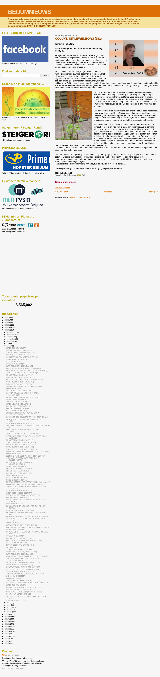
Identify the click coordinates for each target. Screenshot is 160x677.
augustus (10, 341)
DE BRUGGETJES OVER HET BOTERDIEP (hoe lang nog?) (28, 482)
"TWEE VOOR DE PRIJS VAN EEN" (19, 549)
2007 (7, 644)
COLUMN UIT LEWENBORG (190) (19, 594)
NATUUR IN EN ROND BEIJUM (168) (20, 554)
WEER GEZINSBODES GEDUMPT (19, 493)
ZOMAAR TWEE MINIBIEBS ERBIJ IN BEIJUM (23, 587)
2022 (7, 325)
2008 (7, 641)
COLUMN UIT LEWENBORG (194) (19, 406)
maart (9, 607)
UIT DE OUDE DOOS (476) (16, 399)
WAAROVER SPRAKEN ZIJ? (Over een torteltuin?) (24, 484)
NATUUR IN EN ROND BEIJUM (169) (20, 491)
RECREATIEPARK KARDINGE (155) (19, 375)
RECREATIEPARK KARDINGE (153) (19, 497)
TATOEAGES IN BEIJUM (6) (16, 402)
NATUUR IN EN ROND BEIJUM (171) (20, 366)
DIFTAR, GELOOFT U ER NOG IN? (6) (20, 350)
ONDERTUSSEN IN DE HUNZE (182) (20, 510)
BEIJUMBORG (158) (13, 454)
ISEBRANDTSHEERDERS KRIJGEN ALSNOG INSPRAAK (27, 451)
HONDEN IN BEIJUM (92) (15, 536)
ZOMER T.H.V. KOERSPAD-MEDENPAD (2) (22, 373)
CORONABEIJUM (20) (14, 475)
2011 (7, 634)
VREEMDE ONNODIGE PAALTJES (19, 468)
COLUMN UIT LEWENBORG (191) (19, 538)
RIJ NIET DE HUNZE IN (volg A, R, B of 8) (21, 552)
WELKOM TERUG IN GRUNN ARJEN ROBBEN (23, 368)
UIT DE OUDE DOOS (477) (16, 348)
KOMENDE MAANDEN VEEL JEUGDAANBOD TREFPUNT (28, 516)
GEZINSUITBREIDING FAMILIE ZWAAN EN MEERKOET (27, 583)
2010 (7, 636)
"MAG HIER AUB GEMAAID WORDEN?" (21, 353)
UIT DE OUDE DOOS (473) (16, 585)
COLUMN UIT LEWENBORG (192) (78, 38)
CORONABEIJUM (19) (14, 504)
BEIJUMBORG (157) (13, 523)
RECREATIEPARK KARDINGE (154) (19, 440)
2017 (7, 619)
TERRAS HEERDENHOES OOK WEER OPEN (23, 581)
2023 (7, 322)
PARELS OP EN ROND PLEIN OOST (19, 384)
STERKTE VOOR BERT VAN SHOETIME (21, 442)
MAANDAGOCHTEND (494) (16, 411)
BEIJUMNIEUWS (29, 11)
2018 (7, 617)
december (11, 332)
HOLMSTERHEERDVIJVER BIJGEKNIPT (21, 445)
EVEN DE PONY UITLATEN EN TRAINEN (21, 449)
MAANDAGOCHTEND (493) (16, 478)
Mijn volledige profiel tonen (13, 668)
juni (8, 346)
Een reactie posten (62, 187)
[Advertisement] (16, 249)
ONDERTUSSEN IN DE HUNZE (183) (20, 447)
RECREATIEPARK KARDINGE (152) (19, 565)
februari (10, 609)
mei (8, 603)
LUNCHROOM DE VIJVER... (16, 600)
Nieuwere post (61, 192)
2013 (7, 629)
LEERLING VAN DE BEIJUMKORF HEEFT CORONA (25, 456)
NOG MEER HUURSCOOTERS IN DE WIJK (22, 357)
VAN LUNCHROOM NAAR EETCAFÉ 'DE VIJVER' (24, 540)
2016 (7, 621)
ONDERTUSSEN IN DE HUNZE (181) (20, 571)
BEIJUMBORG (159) (13, 389)
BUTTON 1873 (11, 547)
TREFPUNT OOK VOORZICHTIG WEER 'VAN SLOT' (25, 574)
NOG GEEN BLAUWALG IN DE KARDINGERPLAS (24, 386)
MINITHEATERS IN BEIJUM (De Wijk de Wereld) (24, 592)
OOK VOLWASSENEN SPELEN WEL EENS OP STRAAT (27, 556)
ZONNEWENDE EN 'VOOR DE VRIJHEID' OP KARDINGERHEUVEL (23, 414)
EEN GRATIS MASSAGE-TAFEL (18, 408)
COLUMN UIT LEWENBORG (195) (19, 355)
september (11, 339)
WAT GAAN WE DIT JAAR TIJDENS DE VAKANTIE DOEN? (28, 527)
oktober (10, 337)
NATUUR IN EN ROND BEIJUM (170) (20, 423)
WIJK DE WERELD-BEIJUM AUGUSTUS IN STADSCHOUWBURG (22, 463)
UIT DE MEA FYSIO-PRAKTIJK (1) (18, 404)
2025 (7, 318)
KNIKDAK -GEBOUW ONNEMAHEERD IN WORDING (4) (27, 371)
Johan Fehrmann (12, 655)
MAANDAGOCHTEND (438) (16, 543)
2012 (7, 631)
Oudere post (152, 192)
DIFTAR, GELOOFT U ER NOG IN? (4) (20, 589)
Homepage (107, 192)
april (8, 605)
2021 (7, 327)
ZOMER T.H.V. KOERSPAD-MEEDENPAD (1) (22, 434)
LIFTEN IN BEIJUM (13, 361)
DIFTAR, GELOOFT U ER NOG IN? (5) (20, 545)
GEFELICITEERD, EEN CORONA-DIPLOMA (22, 569)
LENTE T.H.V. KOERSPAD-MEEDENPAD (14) (23, 562)
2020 (7, 330)
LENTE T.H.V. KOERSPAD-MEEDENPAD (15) (23, 495)
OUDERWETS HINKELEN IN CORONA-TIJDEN (23, 567)
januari (9, 612)
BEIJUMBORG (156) (13, 578)
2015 (7, 624)
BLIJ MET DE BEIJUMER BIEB (17, 471)
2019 (7, 614)
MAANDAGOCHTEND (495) (16, 359)
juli (8, 343)
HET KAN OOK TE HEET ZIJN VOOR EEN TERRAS (25, 379)
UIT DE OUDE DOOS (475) (16, 466)
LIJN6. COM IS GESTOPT (15, 576)
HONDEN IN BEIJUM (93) (15, 364)
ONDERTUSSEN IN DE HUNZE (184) (20, 382)
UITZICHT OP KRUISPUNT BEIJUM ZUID (21, 525)
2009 (7, 639)
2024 (7, 320)
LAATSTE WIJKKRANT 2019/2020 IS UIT (21, 377)
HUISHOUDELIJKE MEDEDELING (19, 391)
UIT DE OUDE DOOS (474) (16, 530)
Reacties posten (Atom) (79, 197)
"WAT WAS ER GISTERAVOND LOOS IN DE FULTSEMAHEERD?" (22, 559)
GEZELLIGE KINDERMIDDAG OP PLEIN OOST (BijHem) (27, 417)
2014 (7, 626)
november (11, 334)
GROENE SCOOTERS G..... (16, 480)
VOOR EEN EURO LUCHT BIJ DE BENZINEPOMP (25, 397)
